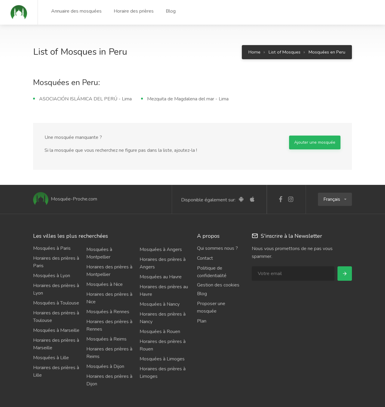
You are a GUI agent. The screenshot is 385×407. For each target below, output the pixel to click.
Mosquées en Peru (327, 52)
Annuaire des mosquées (76, 11)
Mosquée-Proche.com (65, 199)
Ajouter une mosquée (314, 142)
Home (254, 52)
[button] (335, 199)
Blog (171, 11)
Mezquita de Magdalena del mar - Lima (188, 99)
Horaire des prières (134, 11)
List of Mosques (284, 52)
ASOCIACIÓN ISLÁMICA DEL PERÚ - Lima (85, 99)
